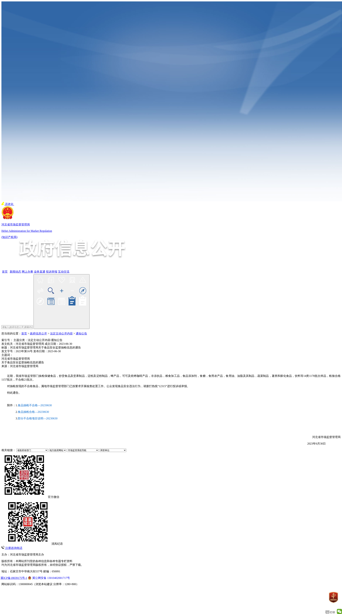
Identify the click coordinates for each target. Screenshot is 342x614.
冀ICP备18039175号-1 (14, 577)
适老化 (7, 204)
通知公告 (81, 333)
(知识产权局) (9, 237)
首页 (24, 333)
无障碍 (18, 204)
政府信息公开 (38, 333)
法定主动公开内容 (61, 333)
